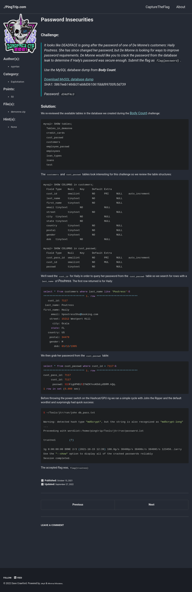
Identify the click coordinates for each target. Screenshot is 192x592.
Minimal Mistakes (58, 583)
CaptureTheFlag (158, 7)
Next (151, 528)
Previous (78, 528)
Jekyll (43, 583)
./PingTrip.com (14, 7)
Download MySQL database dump (69, 86)
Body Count (160, 119)
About (180, 7)
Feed (20, 577)
